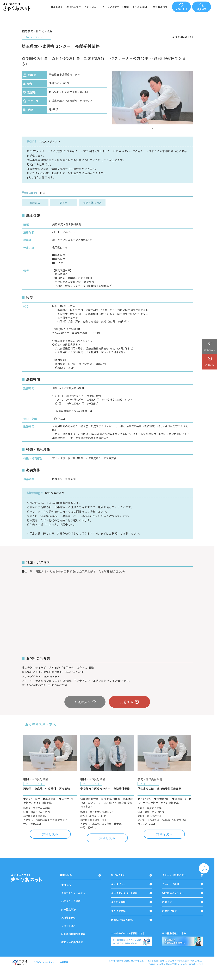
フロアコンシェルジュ (73, 893)
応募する (129, 702)
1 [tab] (152, 129)
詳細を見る (50, 834)
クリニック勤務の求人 (182, 875)
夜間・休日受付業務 (72, 942)
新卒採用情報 (160, 6)
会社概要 (64, 962)
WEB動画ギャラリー (182, 893)
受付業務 (66, 884)
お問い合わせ (182, 910)
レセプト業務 (68, 925)
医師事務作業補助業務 (73, 934)
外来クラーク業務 (70, 901)
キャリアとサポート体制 (115, 6)
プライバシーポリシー (44, 962)
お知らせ (182, 902)
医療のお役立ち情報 (131, 919)
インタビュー (91, 6)
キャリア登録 (131, 910)
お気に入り (85, 702)
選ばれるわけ (73, 6)
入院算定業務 (68, 917)
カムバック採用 (182, 884)
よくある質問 (139, 6)
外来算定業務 (68, 909)
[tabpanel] (152, 97)
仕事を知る (57, 6)
